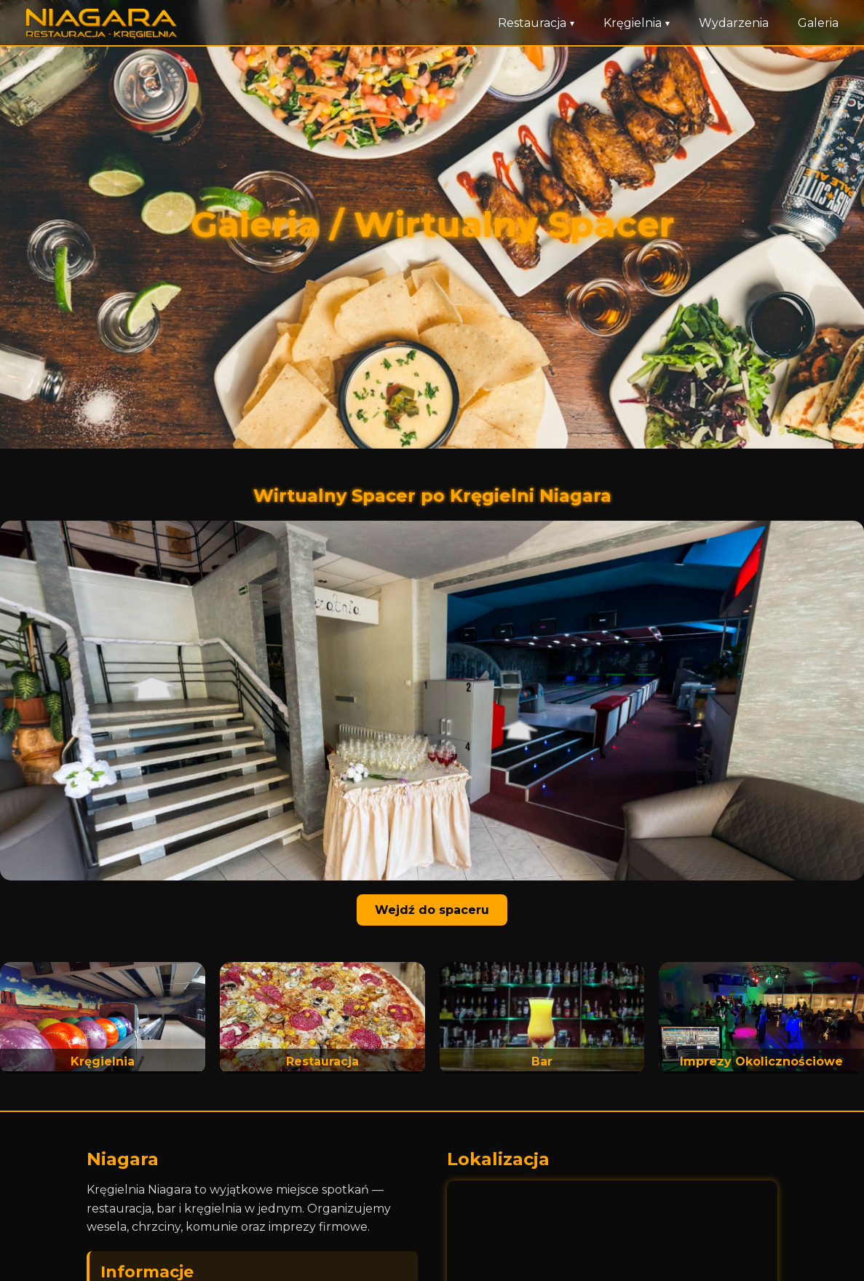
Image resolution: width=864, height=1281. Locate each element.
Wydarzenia (734, 23)
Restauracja (536, 23)
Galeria (818, 23)
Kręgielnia (636, 23)
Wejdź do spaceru (432, 910)
